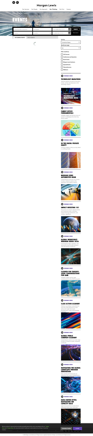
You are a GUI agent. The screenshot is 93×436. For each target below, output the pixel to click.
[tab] (20, 37)
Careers (69, 9)
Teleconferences (67, 67)
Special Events (66, 64)
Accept (77, 428)
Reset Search (75, 32)
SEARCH (76, 29)
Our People (34, 9)
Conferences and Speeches (70, 57)
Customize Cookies (66, 428)
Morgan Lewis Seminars (69, 62)
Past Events (31, 37)
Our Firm (61, 9)
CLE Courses (66, 54)
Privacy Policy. (10, 428)
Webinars (65, 69)
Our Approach (43, 9)
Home (13, 13)
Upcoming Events (20, 37)
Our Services (25, 9)
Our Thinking (53, 9)
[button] (13, 2)
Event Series (66, 59)
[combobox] (42, 33)
